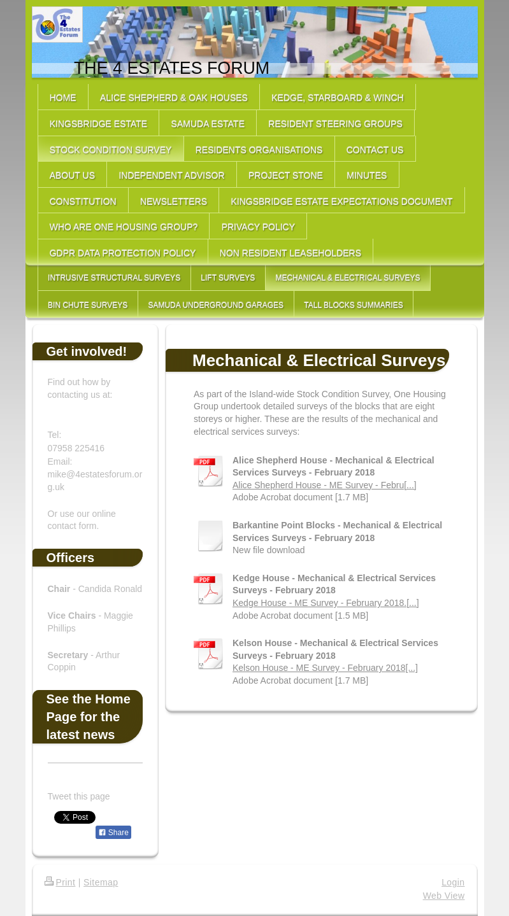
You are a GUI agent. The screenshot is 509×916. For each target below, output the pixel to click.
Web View (444, 896)
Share (113, 832)
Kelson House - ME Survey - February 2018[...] (325, 668)
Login (452, 882)
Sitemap (100, 882)
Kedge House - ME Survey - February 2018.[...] (326, 603)
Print (60, 882)
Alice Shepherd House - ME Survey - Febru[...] (325, 485)
